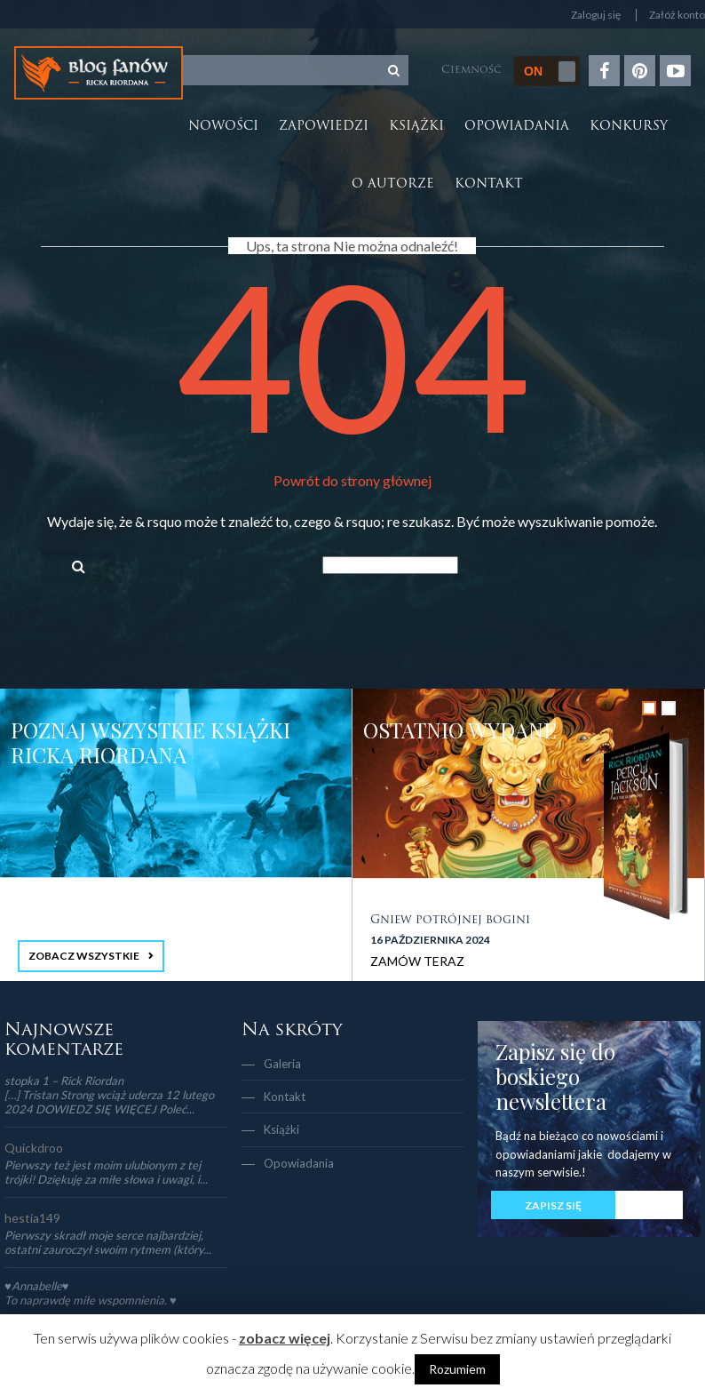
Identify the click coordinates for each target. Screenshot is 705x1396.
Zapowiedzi (323, 126)
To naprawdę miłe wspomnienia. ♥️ (90, 1300)
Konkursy (629, 126)
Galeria (282, 1064)
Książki (416, 126)
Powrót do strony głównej (352, 480)
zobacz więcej (284, 1337)
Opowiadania (516, 126)
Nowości (223, 126)
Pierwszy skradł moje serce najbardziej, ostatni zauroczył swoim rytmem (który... (107, 1242)
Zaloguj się (596, 15)
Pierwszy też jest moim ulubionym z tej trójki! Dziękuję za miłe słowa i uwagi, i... (106, 1172)
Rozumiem (457, 1368)
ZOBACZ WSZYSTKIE (83, 955)
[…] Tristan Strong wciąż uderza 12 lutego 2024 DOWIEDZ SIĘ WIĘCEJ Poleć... (109, 1102)
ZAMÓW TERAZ (417, 961)
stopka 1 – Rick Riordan (63, 1080)
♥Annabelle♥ (36, 1286)
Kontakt (489, 184)
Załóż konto (677, 15)
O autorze (393, 184)
